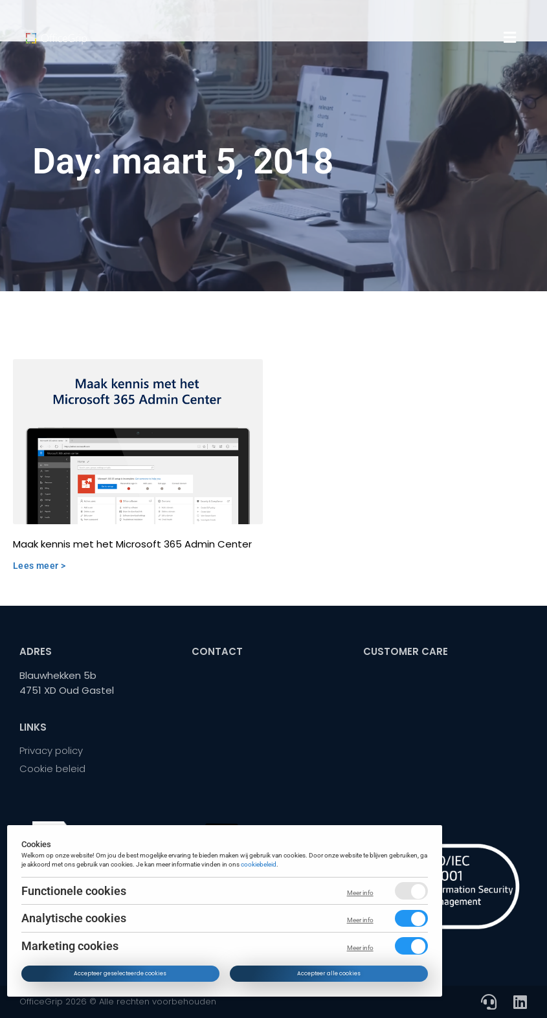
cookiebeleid (259, 863)
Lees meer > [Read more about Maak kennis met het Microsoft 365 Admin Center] (39, 565)
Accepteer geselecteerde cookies (120, 973)
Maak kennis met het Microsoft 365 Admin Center (132, 544)
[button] (509, 37)
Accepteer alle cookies (329, 973)
